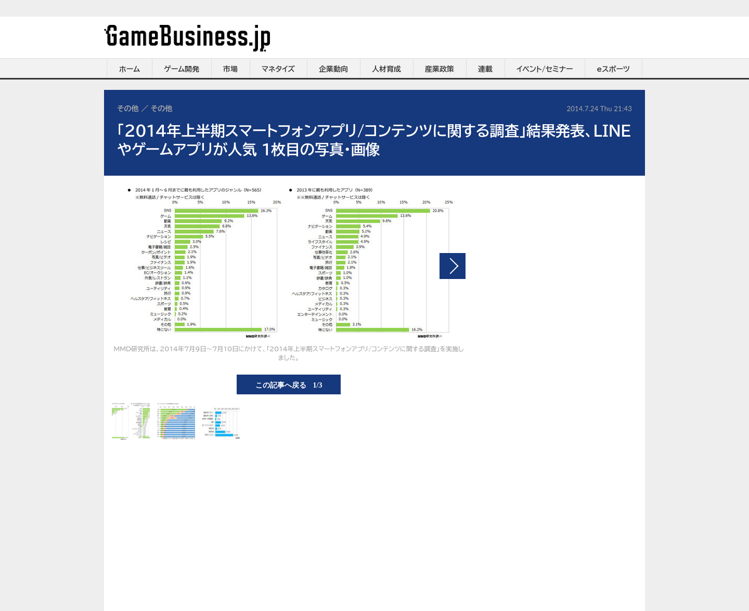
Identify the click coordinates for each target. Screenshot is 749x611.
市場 (230, 69)
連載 (485, 69)
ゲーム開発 (181, 69)
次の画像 (453, 266)
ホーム (129, 69)
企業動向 (333, 69)
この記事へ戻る (288, 384)
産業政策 (439, 69)
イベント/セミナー (544, 69)
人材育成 (386, 69)
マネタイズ (278, 69)
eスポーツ (613, 69)
